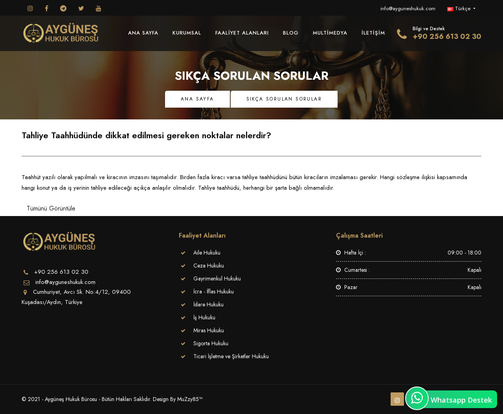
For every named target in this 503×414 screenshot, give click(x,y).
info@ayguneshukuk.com (407, 8)
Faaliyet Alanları (242, 33)
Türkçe (459, 8)
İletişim (373, 33)
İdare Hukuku (208, 304)
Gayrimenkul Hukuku (217, 278)
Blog (291, 33)
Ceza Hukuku (208, 265)
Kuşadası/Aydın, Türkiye (52, 302)
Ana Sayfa (143, 33)
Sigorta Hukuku (210, 343)
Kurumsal (187, 33)
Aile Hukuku (206, 252)
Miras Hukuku (208, 330)
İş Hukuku (204, 317)
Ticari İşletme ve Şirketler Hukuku (231, 356)
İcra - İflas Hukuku (213, 291)
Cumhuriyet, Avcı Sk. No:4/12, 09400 (82, 292)
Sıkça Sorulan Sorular (284, 99)
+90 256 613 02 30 (447, 36)
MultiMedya (330, 33)
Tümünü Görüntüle (51, 208)
